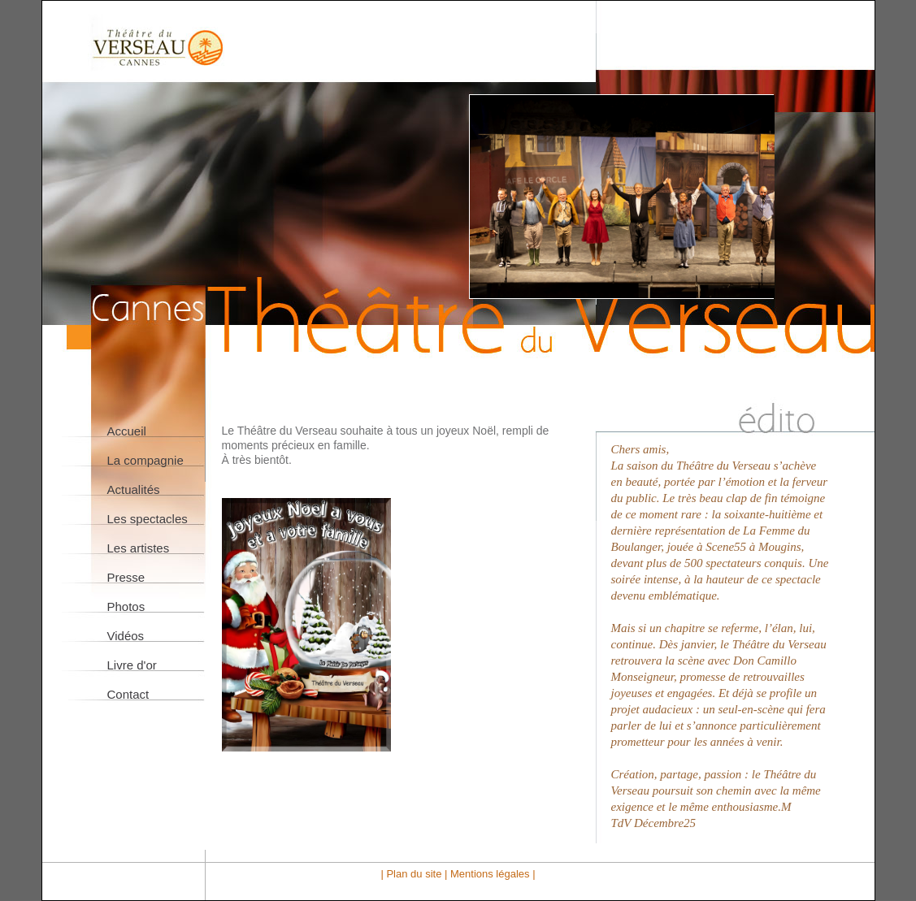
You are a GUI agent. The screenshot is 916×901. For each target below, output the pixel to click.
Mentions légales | (493, 874)
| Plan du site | (415, 874)
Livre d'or (132, 665)
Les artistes (138, 548)
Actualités (133, 489)
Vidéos (126, 636)
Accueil (126, 431)
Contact (128, 694)
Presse (126, 577)
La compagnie (145, 460)
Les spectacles (147, 519)
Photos (126, 606)
